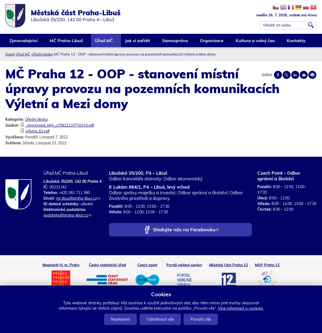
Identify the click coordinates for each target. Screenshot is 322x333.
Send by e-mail (304, 75)
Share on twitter (287, 75)
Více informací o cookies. (241, 308)
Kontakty (296, 42)
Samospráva (175, 42)
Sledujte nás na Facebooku (186, 230)
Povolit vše (201, 319)
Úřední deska (42, 54)
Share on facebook (278, 75)
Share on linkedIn (295, 75)
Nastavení (120, 319)
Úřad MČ (104, 42)
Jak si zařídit (138, 42)
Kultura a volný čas (255, 42)
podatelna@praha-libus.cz (67, 215)
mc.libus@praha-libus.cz (78, 198)
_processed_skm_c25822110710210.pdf (59, 125)
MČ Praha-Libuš (66, 42)
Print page (312, 75)
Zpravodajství (23, 42)
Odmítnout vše (160, 319)
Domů (9, 54)
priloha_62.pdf (37, 131)
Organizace (212, 42)
